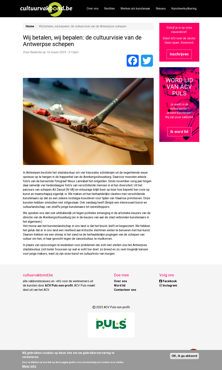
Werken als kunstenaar (135, 8)
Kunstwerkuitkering (183, 8)
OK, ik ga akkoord (184, 355)
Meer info (29, 366)
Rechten (109, 8)
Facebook (168, 281)
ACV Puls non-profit (59, 285)
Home (30, 26)
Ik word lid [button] (179, 131)
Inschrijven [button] (179, 54)
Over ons (93, 8)
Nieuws (161, 8)
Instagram (168, 285)
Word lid (119, 285)
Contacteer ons (125, 290)
